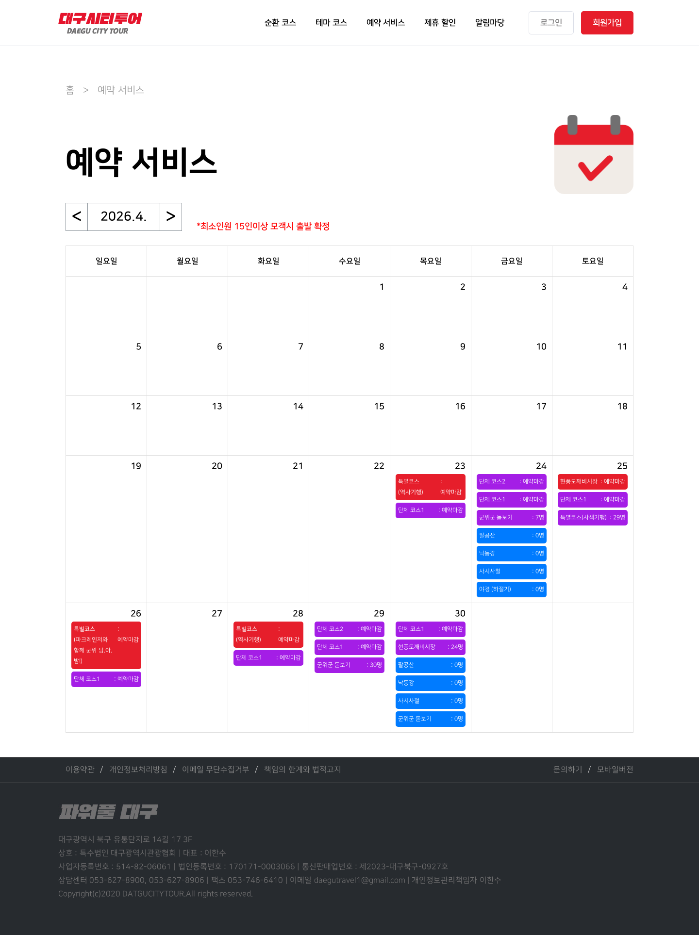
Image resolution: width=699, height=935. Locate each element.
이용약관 (80, 770)
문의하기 (567, 770)
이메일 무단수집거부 (216, 770)
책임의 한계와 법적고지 (302, 770)
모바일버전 (615, 770)
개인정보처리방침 (138, 770)
